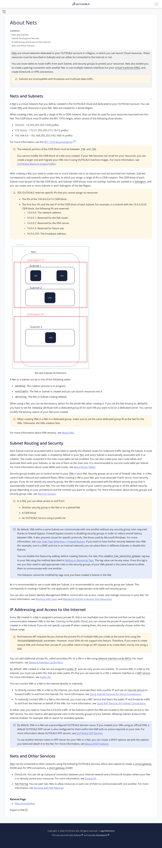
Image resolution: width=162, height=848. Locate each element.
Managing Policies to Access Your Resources (87, 599)
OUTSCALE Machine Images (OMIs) (36, 163)
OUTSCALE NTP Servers (89, 733)
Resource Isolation (25, 803)
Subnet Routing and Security (25, 38)
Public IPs (45, 677)
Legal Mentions (107, 831)
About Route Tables (84, 467)
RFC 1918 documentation (58, 142)
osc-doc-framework (97, 835)
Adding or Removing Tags (79, 560)
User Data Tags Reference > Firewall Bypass (60, 541)
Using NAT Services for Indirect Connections (121, 703)
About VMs (68, 432)
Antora (77, 835)
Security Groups (47, 493)
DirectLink (90, 778)
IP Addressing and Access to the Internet (31, 42)
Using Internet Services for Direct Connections (115, 694)
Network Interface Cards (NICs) (46, 662)
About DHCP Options (96, 743)
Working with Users (46, 599)
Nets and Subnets (20, 34)
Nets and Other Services (23, 45)
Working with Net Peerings (48, 787)
